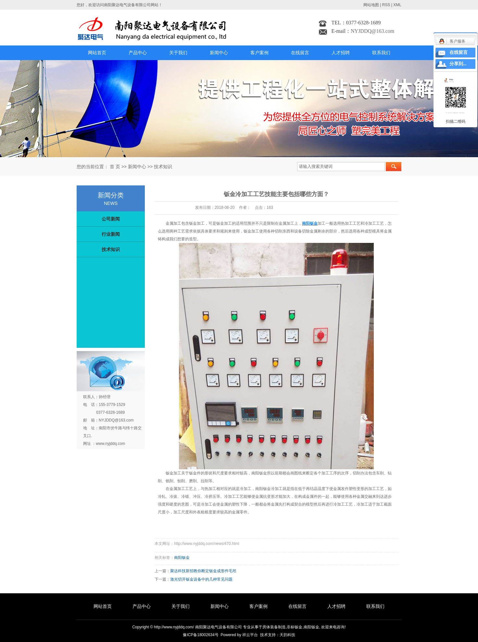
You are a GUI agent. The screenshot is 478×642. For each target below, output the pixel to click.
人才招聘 (341, 52)
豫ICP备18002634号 (200, 635)
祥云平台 (250, 635)
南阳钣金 (182, 557)
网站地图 (371, 5)
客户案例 (259, 52)
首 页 (115, 166)
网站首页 (97, 52)
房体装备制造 (274, 627)
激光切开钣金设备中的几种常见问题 (201, 579)
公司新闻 (111, 218)
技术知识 (163, 166)
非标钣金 (294, 627)
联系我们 (381, 52)
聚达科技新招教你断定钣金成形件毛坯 (203, 571)
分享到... (458, 63)
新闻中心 (219, 52)
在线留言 (300, 52)
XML (397, 5)
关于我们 (178, 52)
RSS (386, 5)
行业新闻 (111, 234)
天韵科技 (287, 635)
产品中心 (138, 52)
